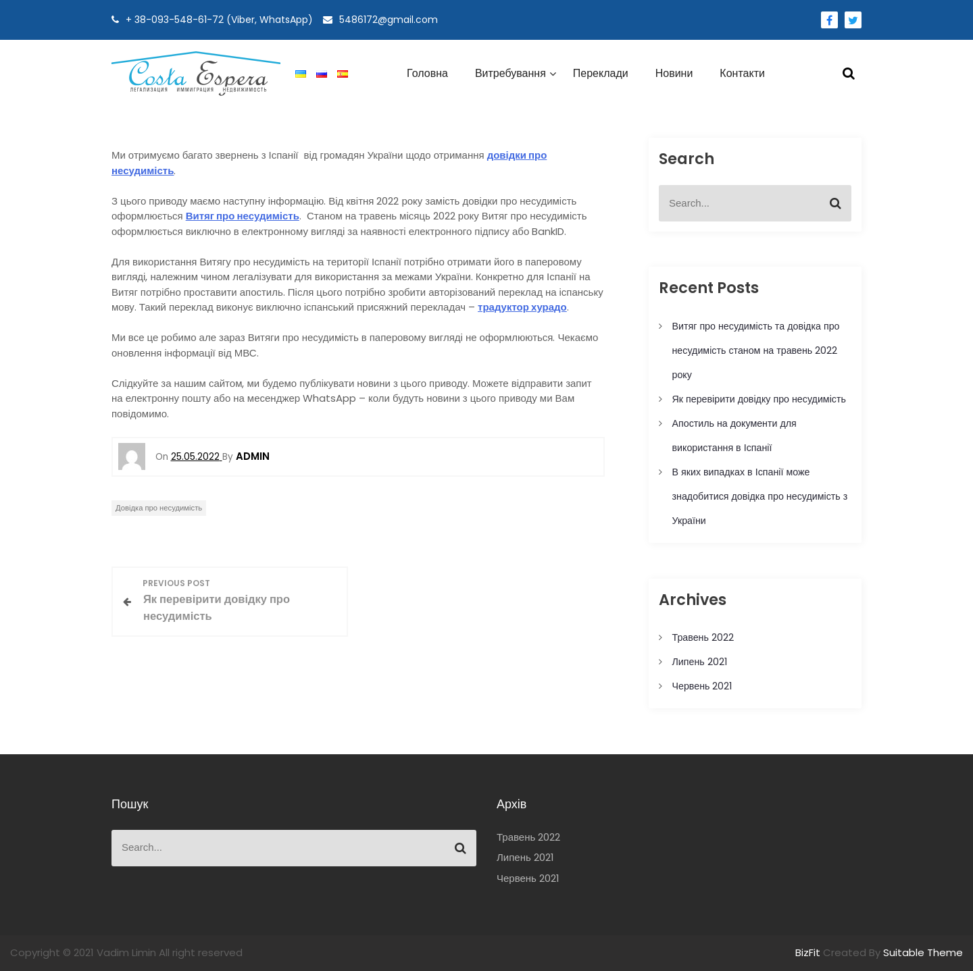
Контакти (742, 73)
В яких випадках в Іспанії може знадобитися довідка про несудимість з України (760, 496)
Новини (674, 73)
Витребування (510, 73)
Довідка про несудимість (159, 507)
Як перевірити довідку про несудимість (759, 399)
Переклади (600, 73)
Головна (427, 73)
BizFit (809, 952)
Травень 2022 (703, 637)
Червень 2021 (702, 686)
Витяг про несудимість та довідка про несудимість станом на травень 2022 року (756, 350)
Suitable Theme (923, 952)
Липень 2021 (699, 661)
